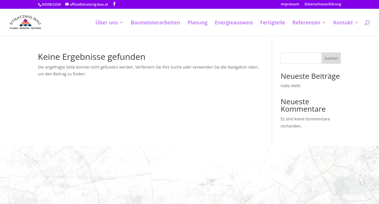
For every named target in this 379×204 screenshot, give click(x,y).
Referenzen (306, 23)
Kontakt (343, 23)
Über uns (106, 23)
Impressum (290, 5)
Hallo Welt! (290, 85)
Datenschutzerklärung (322, 5)
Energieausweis (234, 23)
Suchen (331, 58)
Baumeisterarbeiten (155, 23)
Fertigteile (272, 23)
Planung (198, 23)
